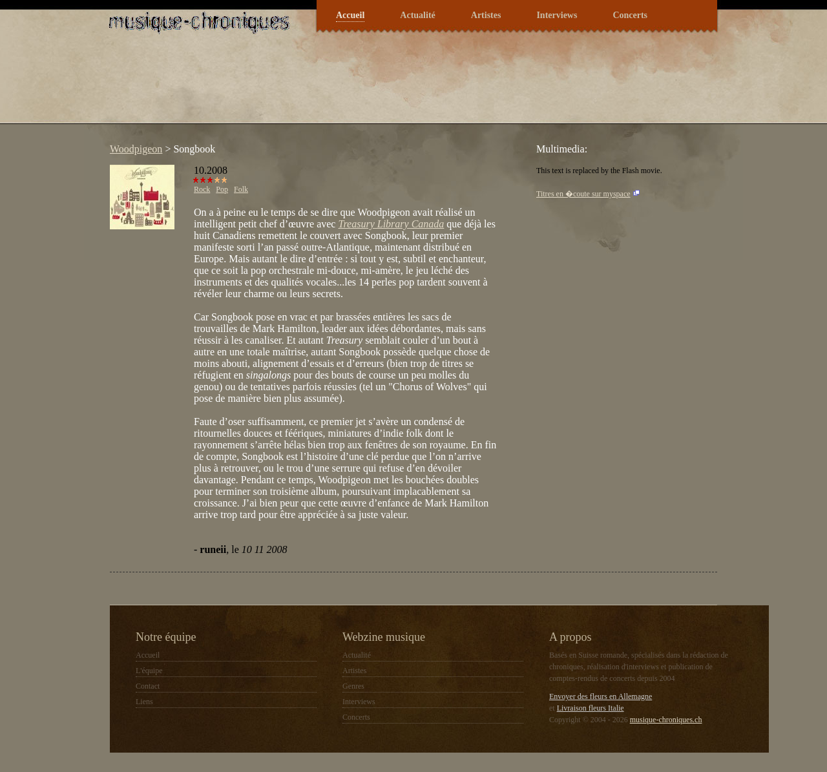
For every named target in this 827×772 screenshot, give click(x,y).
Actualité (417, 15)
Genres (353, 686)
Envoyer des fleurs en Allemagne (600, 696)
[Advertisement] (338, 86)
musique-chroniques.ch (666, 719)
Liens (144, 701)
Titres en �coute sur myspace (583, 193)
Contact (148, 686)
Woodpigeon (136, 148)
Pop (222, 189)
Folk (241, 189)
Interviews (556, 15)
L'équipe (149, 670)
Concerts (629, 15)
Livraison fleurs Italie (590, 708)
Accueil (350, 15)
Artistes (486, 15)
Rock (202, 189)
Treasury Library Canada (391, 223)
